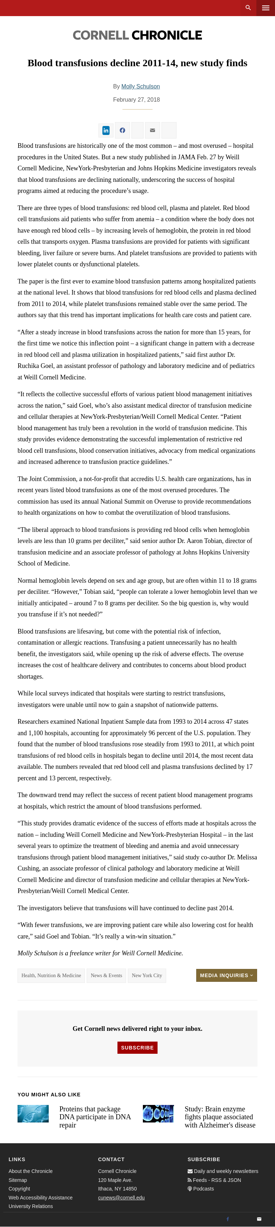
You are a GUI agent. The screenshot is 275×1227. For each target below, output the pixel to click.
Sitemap (18, 1180)
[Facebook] (228, 1219)
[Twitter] (243, 1219)
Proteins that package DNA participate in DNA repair (95, 1117)
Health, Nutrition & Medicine (51, 975)
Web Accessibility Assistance (41, 1198)
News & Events (106, 975)
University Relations (31, 1206)
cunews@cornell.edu (121, 1198)
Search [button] (248, 8)
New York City (147, 975)
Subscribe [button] (137, 1048)
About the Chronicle (31, 1171)
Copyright (19, 1189)
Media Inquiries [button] (226, 975)
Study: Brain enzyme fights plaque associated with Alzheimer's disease (220, 1117)
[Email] (259, 1219)
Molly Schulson (140, 86)
